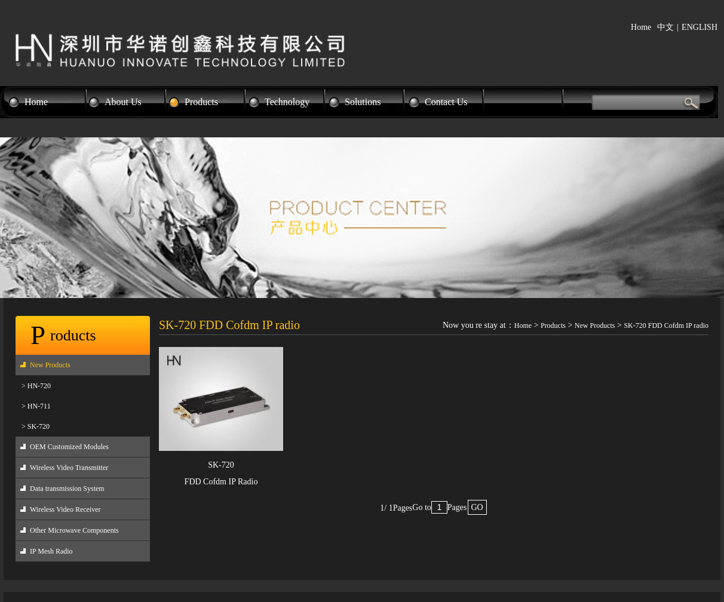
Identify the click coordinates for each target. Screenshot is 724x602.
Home (641, 27)
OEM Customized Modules (69, 447)
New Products (50, 365)
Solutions (363, 102)
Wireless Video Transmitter (69, 467)
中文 (665, 27)
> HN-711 (36, 406)
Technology (287, 102)
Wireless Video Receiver (65, 509)
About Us (123, 102)
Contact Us (446, 102)
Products (201, 102)
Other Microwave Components (74, 530)
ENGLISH (699, 27)
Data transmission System (67, 488)
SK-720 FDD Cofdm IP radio (666, 325)
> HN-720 (36, 386)
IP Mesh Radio (51, 551)
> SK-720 (36, 426)
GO (477, 507)
